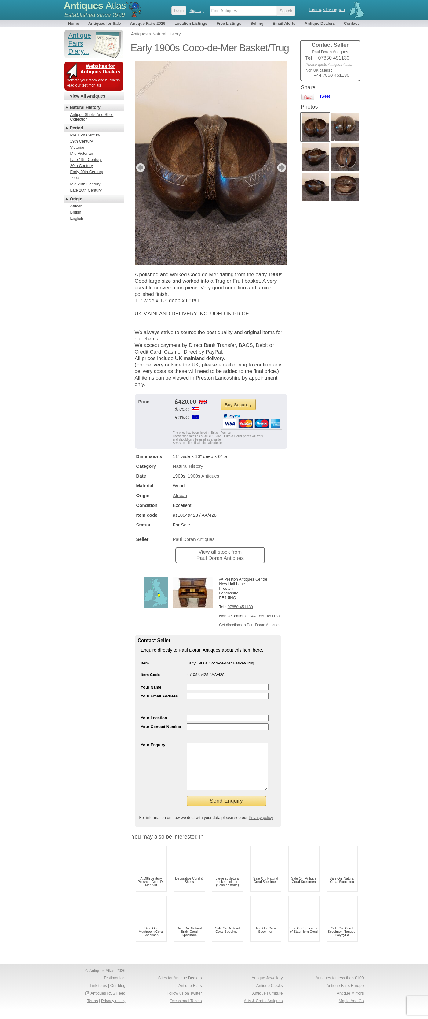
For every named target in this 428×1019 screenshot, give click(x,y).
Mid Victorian (81, 153)
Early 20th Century (86, 171)
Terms (92, 1010)
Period (76, 127)
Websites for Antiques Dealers (100, 69)
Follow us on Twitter (184, 1002)
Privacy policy (261, 826)
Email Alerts (284, 23)
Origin (76, 198)
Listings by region (327, 9)
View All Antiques (87, 96)
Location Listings (190, 23)
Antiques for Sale (104, 23)
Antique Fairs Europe (345, 994)
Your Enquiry (153, 744)
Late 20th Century (86, 190)
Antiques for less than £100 (340, 987)
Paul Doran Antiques (194, 539)
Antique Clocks (269, 994)
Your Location (154, 718)
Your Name (151, 687)
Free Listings (229, 23)
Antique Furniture (267, 1002)
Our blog (118, 994)
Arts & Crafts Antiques (263, 1010)
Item (145, 663)
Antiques (95, 5)
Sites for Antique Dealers (180, 987)
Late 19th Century (86, 159)
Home (73, 23)
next (282, 167)
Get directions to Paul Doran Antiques (249, 625)
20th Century (81, 165)
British (75, 212)
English (76, 218)
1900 (74, 178)
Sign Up (196, 10)
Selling (257, 23)
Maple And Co (351, 1010)
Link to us (98, 994)
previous (140, 167)
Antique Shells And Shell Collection (92, 116)
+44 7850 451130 (264, 616)
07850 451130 (240, 606)
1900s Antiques (203, 475)
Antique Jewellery (267, 987)
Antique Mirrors (350, 1002)
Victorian (78, 147)
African (180, 495)
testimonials (91, 85)
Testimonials (115, 987)
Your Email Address (159, 696)
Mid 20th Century (85, 184)
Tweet (325, 96)
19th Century (81, 141)
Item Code (150, 674)
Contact (351, 23)
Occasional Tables (186, 1010)
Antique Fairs (190, 994)
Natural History (188, 466)
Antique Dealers (320, 23)
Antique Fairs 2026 (148, 23)
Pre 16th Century (85, 135)
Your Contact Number (161, 726)
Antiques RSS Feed (107, 1002)
